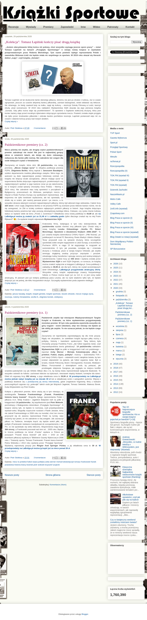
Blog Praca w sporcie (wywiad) (124, 232)
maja (118, 342)
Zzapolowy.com (117, 213)
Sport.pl (113, 142)
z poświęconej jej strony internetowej (42, 382)
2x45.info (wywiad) (118, 208)
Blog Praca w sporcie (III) (121, 227)
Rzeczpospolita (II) (118, 171)
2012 (116, 392)
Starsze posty (94, 475)
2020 (116, 288)
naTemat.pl (115, 161)
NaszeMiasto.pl (117, 194)
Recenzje (13, 27)
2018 (116, 368)
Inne (83, 27)
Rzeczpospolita (117, 166)
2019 (116, 364)
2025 (116, 267)
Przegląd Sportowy (119, 147)
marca (119, 350)
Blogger (85, 614)
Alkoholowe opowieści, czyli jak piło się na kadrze (131, 497)
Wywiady (31, 27)
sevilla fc (34, 297)
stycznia (120, 359)
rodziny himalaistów (21, 297)
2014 (116, 384)
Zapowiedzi (67, 27)
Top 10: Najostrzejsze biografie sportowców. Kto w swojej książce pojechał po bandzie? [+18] (125, 413)
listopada (120, 295)
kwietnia (120, 346)
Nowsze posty (12, 475)
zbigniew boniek (46, 297)
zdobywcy (58, 297)
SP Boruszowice (117, 249)
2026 (116, 263)
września (120, 326)
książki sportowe (53, 294)
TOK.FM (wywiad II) (119, 180)
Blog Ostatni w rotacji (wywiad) (124, 237)
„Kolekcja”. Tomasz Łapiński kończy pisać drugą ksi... (124, 305)
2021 (116, 284)
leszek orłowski (68, 294)
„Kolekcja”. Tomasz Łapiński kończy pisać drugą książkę (42, 42)
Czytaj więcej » (11, 121)
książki (29, 294)
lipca (118, 334)
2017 (116, 372)
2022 (116, 280)
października (122, 299)
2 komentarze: (40, 128)
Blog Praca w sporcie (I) (121, 218)
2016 (116, 376)
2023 (116, 276)
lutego (119, 354)
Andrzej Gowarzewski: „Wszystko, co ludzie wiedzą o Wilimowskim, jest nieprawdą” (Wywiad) (125, 443)
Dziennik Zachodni (118, 190)
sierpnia (120, 330)
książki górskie (39, 294)
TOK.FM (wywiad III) (119, 175)
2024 (116, 272)
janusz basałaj (19, 294)
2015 (116, 380)
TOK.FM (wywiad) (118, 185)
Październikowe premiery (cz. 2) (26, 144)
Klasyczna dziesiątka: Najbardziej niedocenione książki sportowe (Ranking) (132, 472)
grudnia (119, 291)
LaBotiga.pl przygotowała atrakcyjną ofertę (80, 270)
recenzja (8, 297)
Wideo (96, 27)
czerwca (120, 338)
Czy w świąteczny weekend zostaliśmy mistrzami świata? (123, 521)
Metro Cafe (115, 199)
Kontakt (130, 27)
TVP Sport (115, 133)
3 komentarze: (40, 290)
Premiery (48, 27)
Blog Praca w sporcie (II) (121, 223)
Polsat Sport (115, 152)
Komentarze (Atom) (58, 485)
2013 (116, 388)
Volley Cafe (115, 204)
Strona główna (52, 475)
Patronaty (112, 27)
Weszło (113, 156)
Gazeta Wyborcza (118, 138)
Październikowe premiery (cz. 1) (26, 312)
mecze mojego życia (84, 294)
